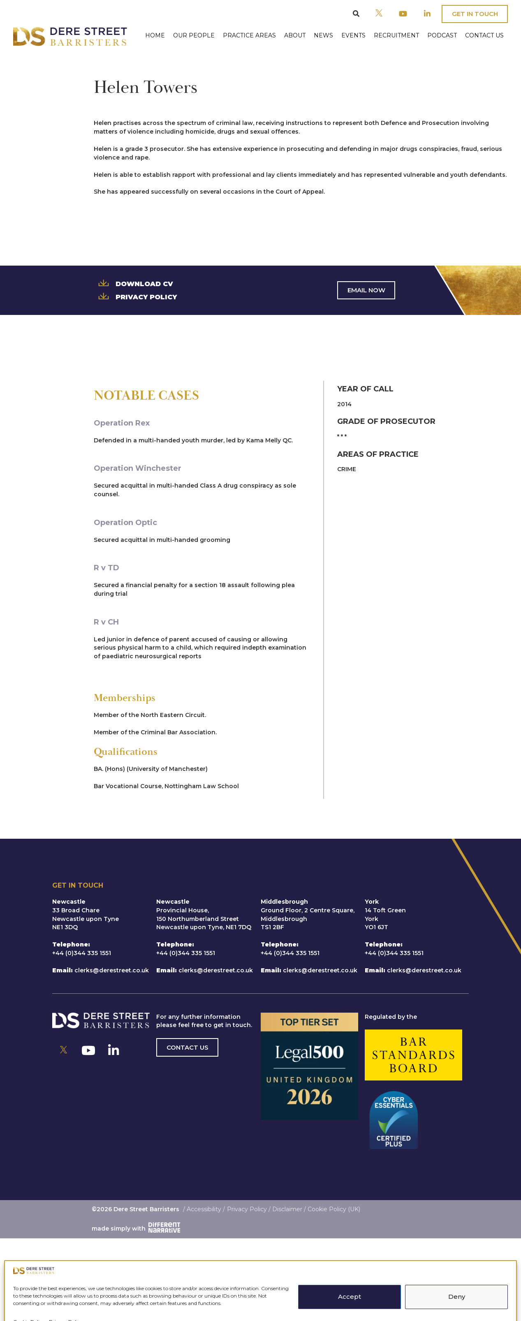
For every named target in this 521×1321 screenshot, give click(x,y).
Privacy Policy (135, 296)
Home (155, 35)
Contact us (187, 1047)
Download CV (133, 283)
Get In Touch (475, 14)
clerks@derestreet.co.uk (111, 970)
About (295, 35)
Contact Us (484, 35)
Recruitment (396, 35)
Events (353, 35)
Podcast (442, 35)
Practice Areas (249, 35)
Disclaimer (287, 1209)
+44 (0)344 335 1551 (81, 953)
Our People (194, 35)
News (323, 35)
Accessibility (204, 1209)
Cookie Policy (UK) (334, 1209)
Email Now (366, 290)
